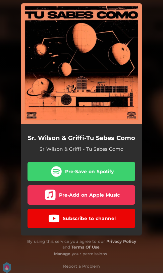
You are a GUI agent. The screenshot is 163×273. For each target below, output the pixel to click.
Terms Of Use (85, 247)
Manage (62, 253)
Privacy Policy (121, 241)
